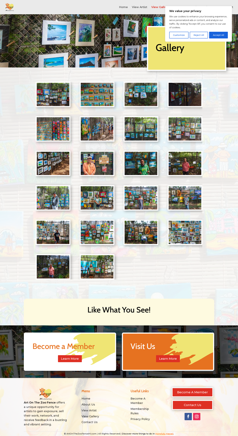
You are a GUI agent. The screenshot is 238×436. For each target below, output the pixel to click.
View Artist (139, 7)
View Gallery (160, 7)
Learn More (70, 358)
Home (123, 7)
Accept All (218, 35)
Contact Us (192, 405)
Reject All (199, 35)
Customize (179, 35)
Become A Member (192, 392)
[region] (198, 24)
